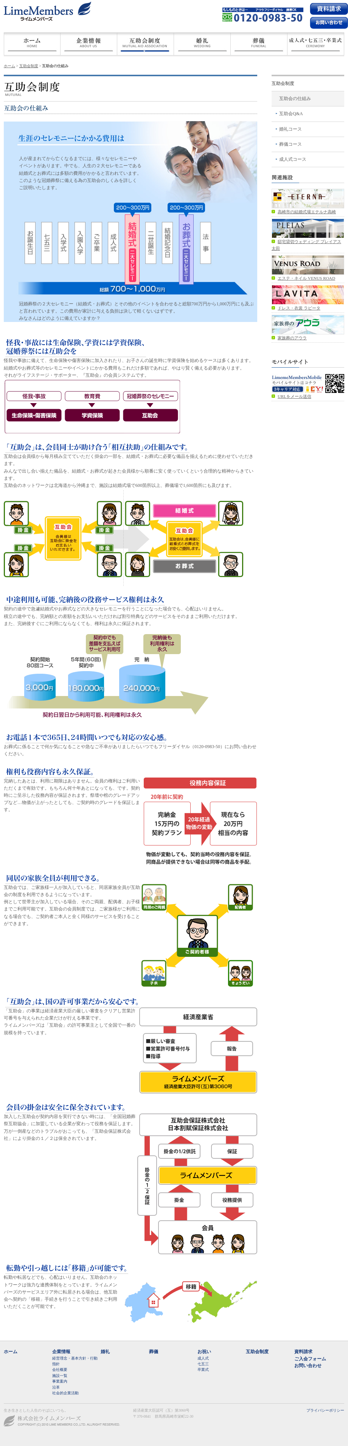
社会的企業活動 (65, 1393)
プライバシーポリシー (325, 1410)
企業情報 (61, 1351)
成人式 (203, 1358)
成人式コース (292, 159)
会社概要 (89, 43)
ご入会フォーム (310, 1359)
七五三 (203, 1364)
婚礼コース (290, 129)
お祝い (204, 1351)
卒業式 (203, 1369)
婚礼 (202, 43)
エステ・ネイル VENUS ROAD (306, 278)
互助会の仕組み (295, 98)
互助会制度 (145, 43)
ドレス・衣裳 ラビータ (299, 308)
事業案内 (59, 1381)
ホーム (32, 43)
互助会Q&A (291, 113)
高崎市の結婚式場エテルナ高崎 (307, 211)
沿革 (56, 1387)
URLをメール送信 (294, 396)
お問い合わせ (308, 1365)
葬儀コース (290, 144)
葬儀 (259, 43)
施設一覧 (59, 1376)
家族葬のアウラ (292, 338)
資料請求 (329, 9)
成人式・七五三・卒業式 (315, 43)
